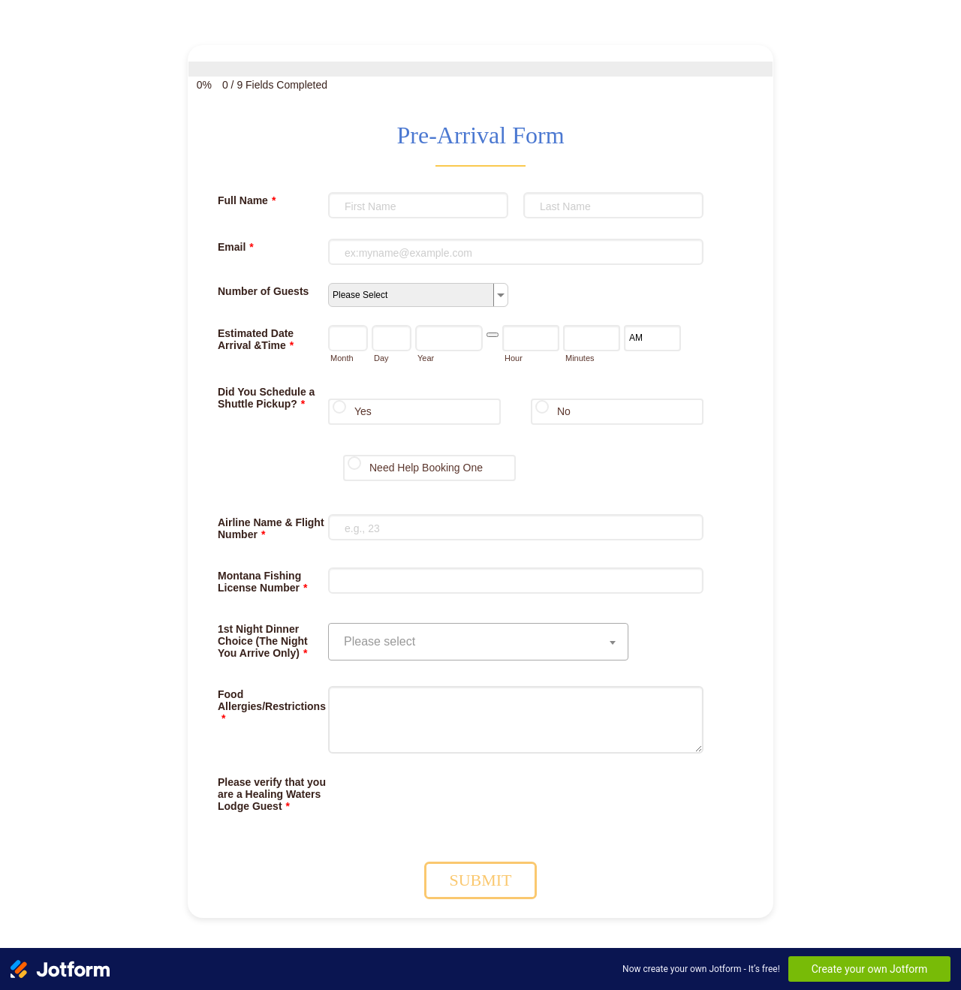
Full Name (247, 200)
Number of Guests (263, 291)
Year (425, 358)
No (564, 411)
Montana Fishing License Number (262, 582)
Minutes (580, 358)
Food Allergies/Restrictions (272, 706)
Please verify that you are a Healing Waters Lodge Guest (272, 794)
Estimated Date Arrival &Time (256, 339)
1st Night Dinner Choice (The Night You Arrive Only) (263, 641)
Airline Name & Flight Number (271, 528)
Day (381, 358)
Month (342, 358)
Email (236, 247)
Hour (514, 358)
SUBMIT (480, 880)
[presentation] (442, 803)
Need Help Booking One (426, 468)
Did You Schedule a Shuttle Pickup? (266, 398)
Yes (363, 411)
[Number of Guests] (418, 295)
